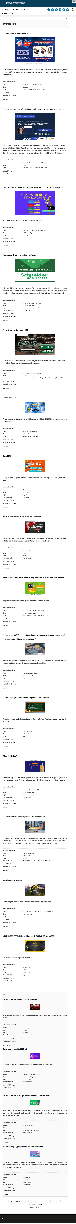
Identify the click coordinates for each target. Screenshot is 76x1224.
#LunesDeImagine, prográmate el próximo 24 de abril (23, 1146)
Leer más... (6, 99)
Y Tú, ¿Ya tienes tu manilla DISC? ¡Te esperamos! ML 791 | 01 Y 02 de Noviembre (33, 187)
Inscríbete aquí (26, 310)
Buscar (23, 9)
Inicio (10, 1201)
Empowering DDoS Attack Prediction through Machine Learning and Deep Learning (33, 109)
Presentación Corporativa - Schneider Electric (19, 255)
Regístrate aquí (26, 975)
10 (62, 1201)
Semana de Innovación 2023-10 (15, 1049)
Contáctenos (15, 9)
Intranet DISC (5, 9)
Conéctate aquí (27, 1184)
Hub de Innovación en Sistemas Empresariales (36, 860)
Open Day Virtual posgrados (13, 880)
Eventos (13, 96)
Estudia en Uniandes (7, 13)
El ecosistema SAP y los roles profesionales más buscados (24, 817)
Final (40, 1204)
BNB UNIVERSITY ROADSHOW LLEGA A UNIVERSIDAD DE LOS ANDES (28, 936)
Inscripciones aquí (28, 1132)
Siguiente (33, 1204)
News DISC (7, 456)
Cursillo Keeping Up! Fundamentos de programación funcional (26, 697)
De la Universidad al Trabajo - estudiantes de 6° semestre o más (26, 1096)
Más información (27, 558)
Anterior (18, 1201)
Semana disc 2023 (9, 397)
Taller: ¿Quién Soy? (10, 756)
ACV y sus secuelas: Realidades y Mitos (17, 33)
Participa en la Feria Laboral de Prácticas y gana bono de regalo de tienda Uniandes (33, 578)
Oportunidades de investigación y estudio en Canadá (22, 517)
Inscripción (25, 497)
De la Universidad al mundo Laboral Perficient (20, 1000)
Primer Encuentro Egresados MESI (15, 330)
